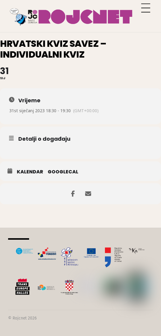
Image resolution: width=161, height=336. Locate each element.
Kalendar (30, 172)
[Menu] (146, 8)
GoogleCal (63, 172)
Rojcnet (20, 318)
